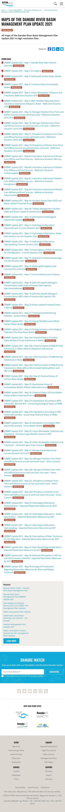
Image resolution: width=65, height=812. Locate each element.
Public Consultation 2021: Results (17, 612)
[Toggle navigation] (61, 4)
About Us (16, 746)
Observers (16, 758)
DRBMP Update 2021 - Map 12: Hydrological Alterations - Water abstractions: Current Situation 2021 (33, 235)
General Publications (48, 746)
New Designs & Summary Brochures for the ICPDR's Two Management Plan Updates (15, 605)
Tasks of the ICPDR (15, 10)
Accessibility (20, 787)
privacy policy (37, 676)
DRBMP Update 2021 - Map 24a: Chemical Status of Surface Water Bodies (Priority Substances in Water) (31, 339)
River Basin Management (32, 10)
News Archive (48, 754)
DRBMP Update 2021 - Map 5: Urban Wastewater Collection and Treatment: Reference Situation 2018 (33, 94)
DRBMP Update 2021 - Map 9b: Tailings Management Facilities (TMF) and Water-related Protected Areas (32, 210)
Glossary (48, 771)
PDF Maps (49, 762)
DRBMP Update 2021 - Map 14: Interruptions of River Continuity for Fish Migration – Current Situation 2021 (33, 251)
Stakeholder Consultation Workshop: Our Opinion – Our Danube (15, 618)
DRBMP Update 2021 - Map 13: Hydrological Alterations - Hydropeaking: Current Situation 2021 (30, 243)
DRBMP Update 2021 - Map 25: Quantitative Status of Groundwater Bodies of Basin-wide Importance (28, 385)
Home (3, 10)
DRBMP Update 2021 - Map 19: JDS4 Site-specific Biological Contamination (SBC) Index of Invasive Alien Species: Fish (30, 295)
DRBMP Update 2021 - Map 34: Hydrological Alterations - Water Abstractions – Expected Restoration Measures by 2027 (33, 515)
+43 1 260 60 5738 (37, 801)
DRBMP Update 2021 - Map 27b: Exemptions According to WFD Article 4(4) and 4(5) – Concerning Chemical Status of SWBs (32, 413)
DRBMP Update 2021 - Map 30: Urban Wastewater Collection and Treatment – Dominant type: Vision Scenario (33, 443)
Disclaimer (45, 787)
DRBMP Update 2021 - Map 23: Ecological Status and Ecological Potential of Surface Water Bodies (32, 331)
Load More (11, 640)
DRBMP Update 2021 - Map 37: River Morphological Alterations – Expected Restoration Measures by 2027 (33, 548)
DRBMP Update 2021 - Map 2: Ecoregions (22, 71)
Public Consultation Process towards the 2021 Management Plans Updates (16, 633)
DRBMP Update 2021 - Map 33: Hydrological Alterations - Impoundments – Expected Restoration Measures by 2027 (30, 504)
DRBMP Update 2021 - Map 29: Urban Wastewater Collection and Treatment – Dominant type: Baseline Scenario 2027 (33, 432)
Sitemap (48, 779)
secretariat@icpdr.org (13, 801)
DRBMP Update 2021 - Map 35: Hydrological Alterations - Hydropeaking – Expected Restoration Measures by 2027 (30, 526)
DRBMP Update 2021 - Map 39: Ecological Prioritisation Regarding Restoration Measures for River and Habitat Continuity (29, 569)
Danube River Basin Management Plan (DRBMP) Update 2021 (14, 596)
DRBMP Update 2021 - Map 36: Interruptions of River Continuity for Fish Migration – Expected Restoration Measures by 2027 (33, 537)
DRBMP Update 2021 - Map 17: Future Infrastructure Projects (32, 274)
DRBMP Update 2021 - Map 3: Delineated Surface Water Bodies (32, 76)
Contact (16, 771)
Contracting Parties (16, 750)
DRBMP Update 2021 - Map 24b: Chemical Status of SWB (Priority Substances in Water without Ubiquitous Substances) (33, 347)
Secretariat (16, 762)
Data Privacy (33, 787)
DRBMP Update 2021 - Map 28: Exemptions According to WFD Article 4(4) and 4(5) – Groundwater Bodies (32, 424)
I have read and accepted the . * (24, 676)
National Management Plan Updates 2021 (14, 625)
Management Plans (49, 758)
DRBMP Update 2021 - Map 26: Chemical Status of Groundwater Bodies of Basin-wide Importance (33, 394)
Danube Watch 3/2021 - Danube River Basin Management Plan (16, 589)
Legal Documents (49, 750)
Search (49, 775)
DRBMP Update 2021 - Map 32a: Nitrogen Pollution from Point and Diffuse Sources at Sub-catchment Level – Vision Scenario (32, 460)
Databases (16, 775)
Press (16, 779)
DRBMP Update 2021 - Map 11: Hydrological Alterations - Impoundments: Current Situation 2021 (30, 226)
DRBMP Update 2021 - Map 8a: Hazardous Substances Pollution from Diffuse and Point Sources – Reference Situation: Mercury (33, 157)
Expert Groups (16, 754)
